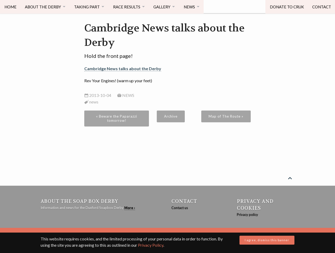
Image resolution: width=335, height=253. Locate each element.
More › (129, 208)
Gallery (164, 6)
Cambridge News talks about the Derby (122, 68)
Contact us (179, 208)
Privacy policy (247, 214)
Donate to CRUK (286, 6)
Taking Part (88, 6)
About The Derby (43, 6)
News (192, 6)
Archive (170, 116)
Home (10, 6)
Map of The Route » (226, 116)
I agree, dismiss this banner (267, 240)
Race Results (128, 6)
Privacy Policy (150, 245)
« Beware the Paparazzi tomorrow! (116, 118)
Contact (321, 6)
